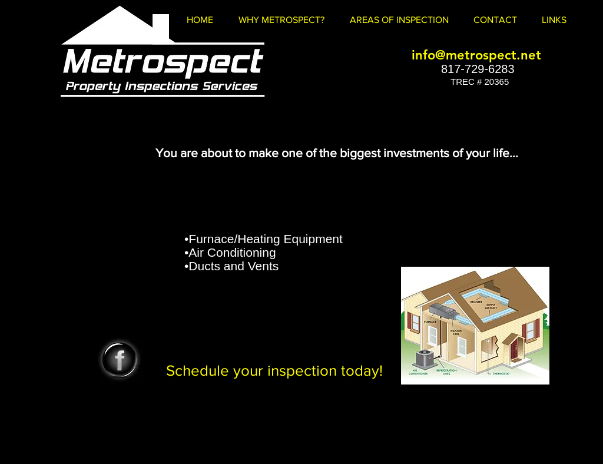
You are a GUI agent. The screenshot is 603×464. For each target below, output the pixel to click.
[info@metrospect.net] (476, 55)
